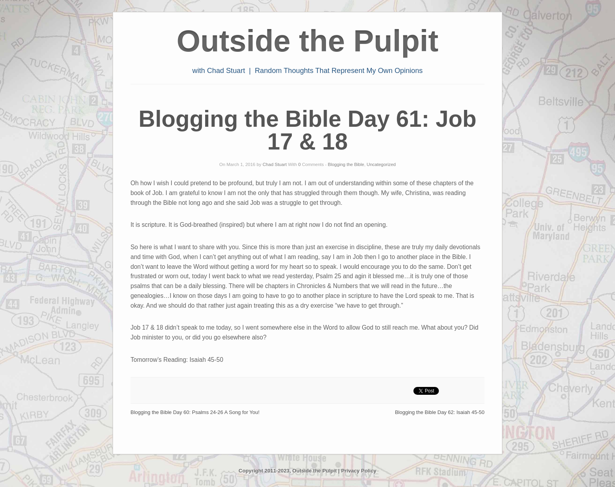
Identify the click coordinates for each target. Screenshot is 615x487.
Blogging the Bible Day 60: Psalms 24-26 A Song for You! (195, 412)
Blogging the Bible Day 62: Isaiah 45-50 (439, 412)
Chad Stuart (275, 164)
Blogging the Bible (346, 164)
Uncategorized (381, 164)
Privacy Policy (359, 471)
